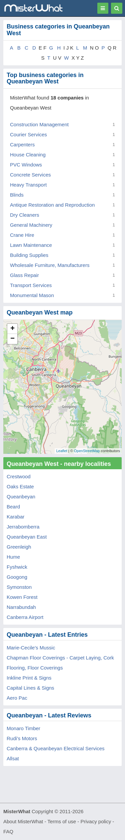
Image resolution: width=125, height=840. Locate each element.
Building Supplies (29, 255)
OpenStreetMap (87, 451)
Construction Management (39, 124)
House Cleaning (28, 154)
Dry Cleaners (24, 215)
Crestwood (19, 476)
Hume (13, 557)
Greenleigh (19, 547)
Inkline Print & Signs (29, 678)
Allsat (13, 758)
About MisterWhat (23, 821)
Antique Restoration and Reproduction (52, 205)
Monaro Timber (23, 728)
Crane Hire (22, 235)
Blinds (17, 195)
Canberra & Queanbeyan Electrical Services (55, 748)
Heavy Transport (28, 185)
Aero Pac (17, 698)
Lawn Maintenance (31, 245)
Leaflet (61, 451)
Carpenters (22, 144)
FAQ (8, 831)
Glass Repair (24, 275)
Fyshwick (17, 567)
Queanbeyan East (27, 537)
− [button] (12, 339)
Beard (13, 506)
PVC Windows (26, 164)
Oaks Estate (20, 486)
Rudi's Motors (22, 738)
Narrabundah (21, 607)
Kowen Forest (22, 597)
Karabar (15, 516)
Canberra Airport (25, 617)
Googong (17, 577)
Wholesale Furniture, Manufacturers (49, 265)
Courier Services (28, 134)
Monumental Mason (32, 295)
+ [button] (12, 329)
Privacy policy (96, 821)
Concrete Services (30, 175)
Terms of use (61, 821)
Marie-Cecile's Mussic (31, 647)
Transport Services (31, 285)
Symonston (19, 587)
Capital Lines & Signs (30, 688)
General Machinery (31, 225)
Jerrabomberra (23, 527)
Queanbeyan (21, 496)
